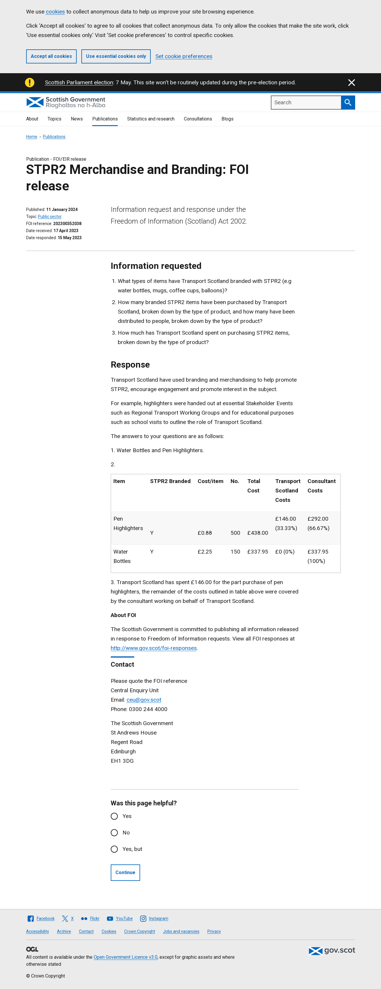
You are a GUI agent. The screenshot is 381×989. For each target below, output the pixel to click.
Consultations (198, 119)
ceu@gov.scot (144, 699)
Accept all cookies (51, 56)
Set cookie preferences (183, 56)
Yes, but (132, 849)
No (126, 832)
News (77, 119)
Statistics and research (150, 119)
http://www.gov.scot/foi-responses (154, 648)
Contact (86, 931)
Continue (125, 872)
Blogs (227, 119)
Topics (54, 119)
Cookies (109, 931)
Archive (64, 931)
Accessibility (37, 931)
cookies (55, 11)
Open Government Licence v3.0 (125, 957)
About (32, 119)
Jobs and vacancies (181, 931)
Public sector (50, 216)
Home (31, 136)
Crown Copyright (139, 931)
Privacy (214, 931)
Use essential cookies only (116, 56)
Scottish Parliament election (79, 82)
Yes (127, 816)
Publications (105, 119)
